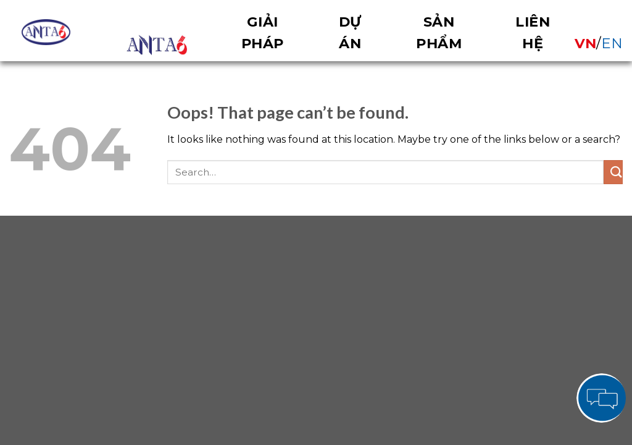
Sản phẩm (439, 33)
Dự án (350, 33)
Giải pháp (262, 33)
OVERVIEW (156, 45)
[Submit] (613, 172)
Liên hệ (532, 33)
